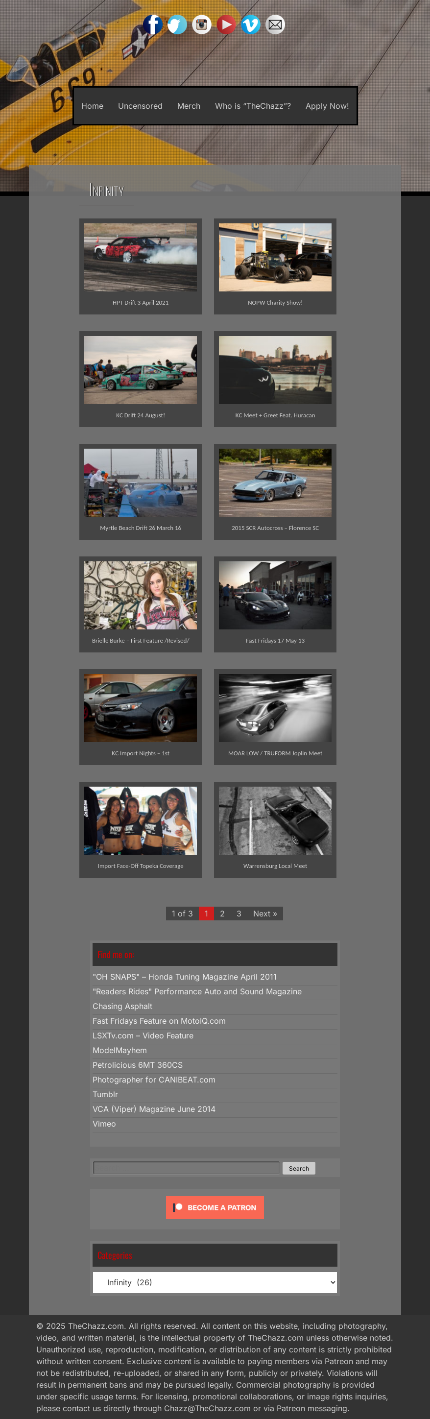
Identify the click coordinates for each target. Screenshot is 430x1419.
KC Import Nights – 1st (140, 753)
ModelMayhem (120, 1050)
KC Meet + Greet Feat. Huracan (275, 415)
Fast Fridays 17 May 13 (275, 640)
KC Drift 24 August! (140, 415)
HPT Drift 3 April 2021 (140, 302)
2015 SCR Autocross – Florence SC (275, 527)
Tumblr (105, 1094)
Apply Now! (327, 106)
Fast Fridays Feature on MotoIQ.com (159, 1021)
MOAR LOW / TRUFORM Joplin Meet (275, 753)
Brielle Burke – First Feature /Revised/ (141, 640)
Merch (188, 106)
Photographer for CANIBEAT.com (154, 1079)
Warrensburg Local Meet (275, 865)
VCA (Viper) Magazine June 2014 (154, 1109)
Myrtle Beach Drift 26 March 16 (140, 527)
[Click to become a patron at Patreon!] (215, 1221)
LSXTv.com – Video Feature (143, 1035)
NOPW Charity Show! (275, 302)
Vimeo (104, 1124)
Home (92, 106)
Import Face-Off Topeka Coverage (141, 865)
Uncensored (140, 106)
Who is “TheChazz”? (253, 106)
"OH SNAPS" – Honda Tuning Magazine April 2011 (185, 977)
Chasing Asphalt (122, 1006)
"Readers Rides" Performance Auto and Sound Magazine (197, 991)
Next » (265, 913)
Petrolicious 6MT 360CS (138, 1065)
